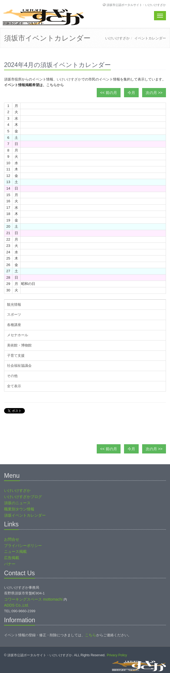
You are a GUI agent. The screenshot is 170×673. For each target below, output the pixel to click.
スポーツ (14, 314)
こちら (90, 635)
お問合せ (11, 539)
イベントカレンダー (150, 38)
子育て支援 (16, 356)
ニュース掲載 (15, 551)
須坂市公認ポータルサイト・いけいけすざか (136, 5)
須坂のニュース (17, 503)
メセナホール (17, 335)
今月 (131, 92)
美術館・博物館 (19, 345)
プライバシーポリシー (23, 545)
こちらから (55, 85)
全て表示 (14, 386)
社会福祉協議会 (19, 366)
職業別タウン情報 (19, 509)
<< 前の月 (108, 92)
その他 (12, 376)
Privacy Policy (117, 655)
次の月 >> (154, 92)
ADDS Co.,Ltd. (16, 605)
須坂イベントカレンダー (25, 515)
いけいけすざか (117, 38)
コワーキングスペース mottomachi (33, 599)
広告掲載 (11, 558)
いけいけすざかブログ (23, 496)
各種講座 (14, 325)
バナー (9, 564)
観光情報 (14, 304)
